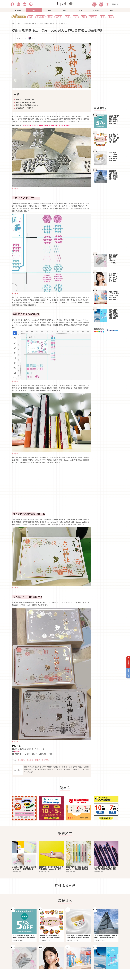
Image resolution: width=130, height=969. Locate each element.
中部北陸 (92, 17)
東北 (110, 17)
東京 (30, 17)
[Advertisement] (107, 73)
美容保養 (18, 10)
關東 (50, 17)
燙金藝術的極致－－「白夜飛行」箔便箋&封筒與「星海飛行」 (47, 125)
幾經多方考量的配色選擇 (25, 102)
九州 (75, 17)
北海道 (58, 17)
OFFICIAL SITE (20, 751)
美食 (65, 10)
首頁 (13, 23)
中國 (102, 17)
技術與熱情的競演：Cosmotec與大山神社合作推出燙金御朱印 (45, 23)
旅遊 (49, 10)
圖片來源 (15, 188)
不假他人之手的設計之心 (25, 99)
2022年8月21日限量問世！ (26, 108)
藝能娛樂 (96, 10)
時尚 (80, 10)
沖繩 (67, 17)
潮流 (34, 10)
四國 (83, 17)
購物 (112, 10)
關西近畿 (40, 17)
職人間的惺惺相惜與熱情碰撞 (27, 105)
